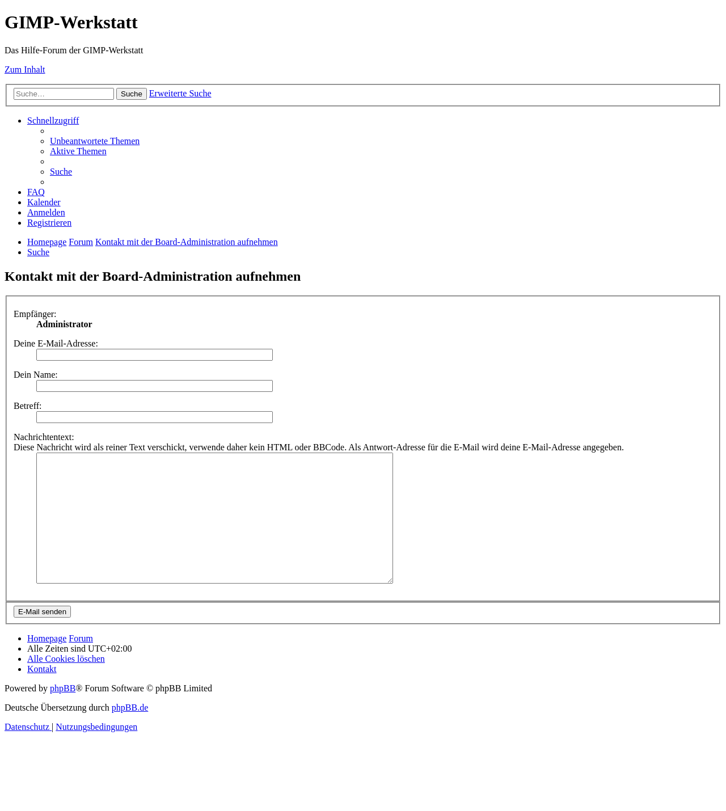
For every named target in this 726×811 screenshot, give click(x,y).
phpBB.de (130, 733)
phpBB (62, 714)
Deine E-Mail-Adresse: (56, 343)
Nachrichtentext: (44, 437)
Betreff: (27, 406)
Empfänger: (35, 314)
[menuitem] (95, 141)
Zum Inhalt (25, 69)
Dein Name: (36, 374)
